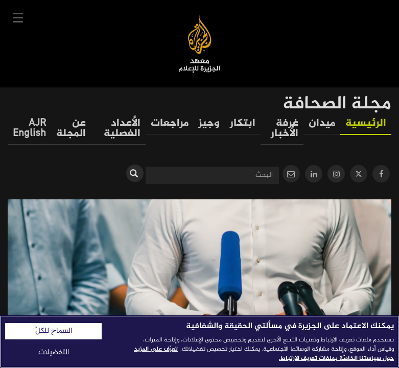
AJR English (29, 128)
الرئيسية (365, 123)
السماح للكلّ (53, 331)
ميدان (322, 123)
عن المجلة (71, 128)
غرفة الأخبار (284, 128)
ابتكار (242, 123)
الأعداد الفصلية (122, 128)
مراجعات (170, 123)
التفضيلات (53, 352)
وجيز (209, 123)
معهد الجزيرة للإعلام (199, 44)
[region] (199, 341)
